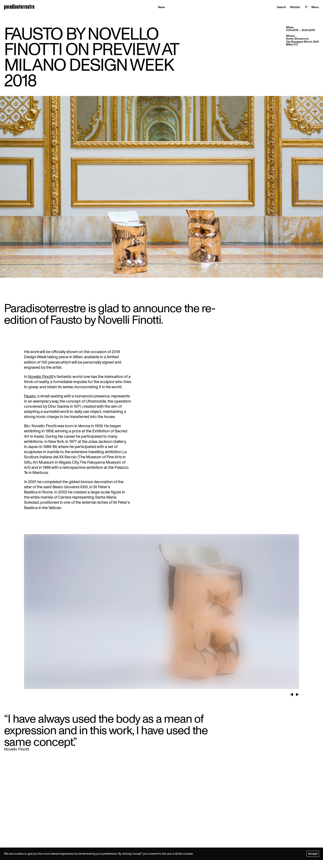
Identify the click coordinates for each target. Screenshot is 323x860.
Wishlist (295, 7)
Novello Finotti (40, 377)
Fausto (30, 396)
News (161, 7)
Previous (291, 692)
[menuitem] (306, 7)
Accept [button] (312, 853)
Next (297, 692)
